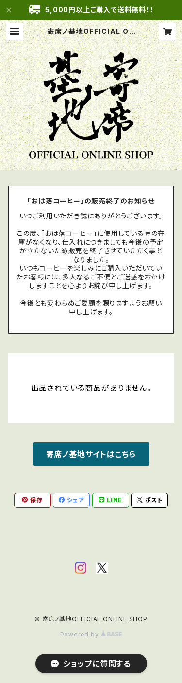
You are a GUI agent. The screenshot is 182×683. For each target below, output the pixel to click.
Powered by (91, 634)
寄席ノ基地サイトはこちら (91, 454)
